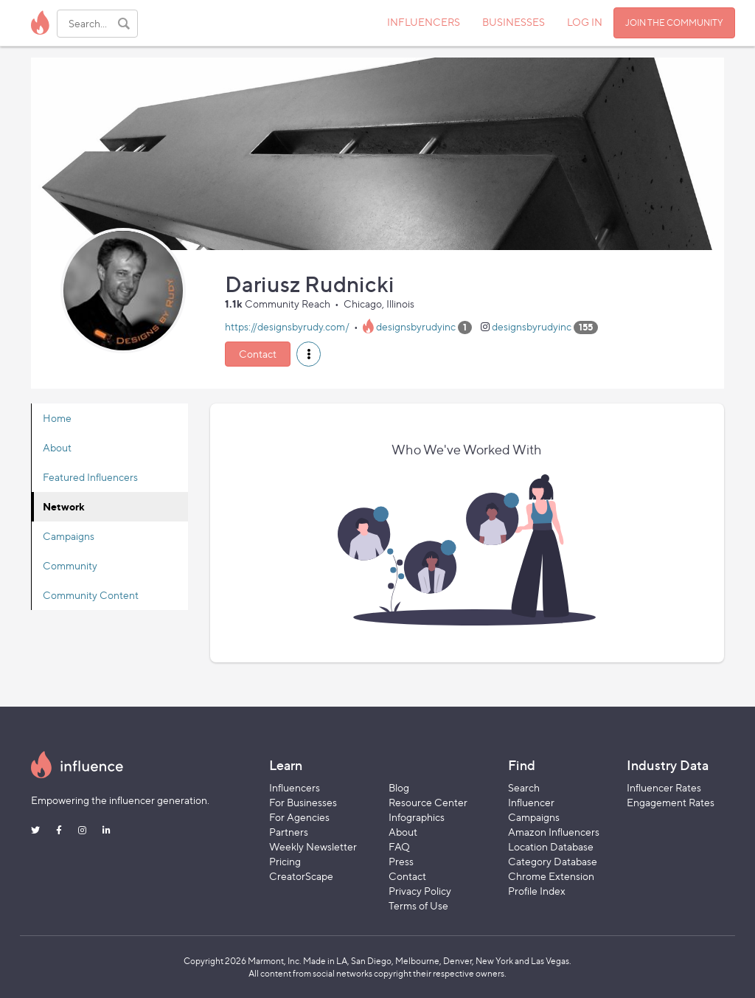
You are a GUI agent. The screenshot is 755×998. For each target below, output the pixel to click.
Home (57, 418)
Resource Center (428, 802)
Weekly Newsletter (313, 846)
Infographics (417, 817)
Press (401, 861)
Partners (288, 831)
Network (64, 506)
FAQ (399, 846)
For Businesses (303, 802)
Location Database (551, 846)
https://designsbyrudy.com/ (287, 326)
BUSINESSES (513, 21)
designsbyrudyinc (416, 326)
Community (70, 565)
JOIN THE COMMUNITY (674, 22)
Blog (399, 787)
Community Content (91, 595)
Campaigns (68, 536)
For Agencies (299, 817)
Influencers (294, 787)
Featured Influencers (90, 477)
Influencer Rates (664, 787)
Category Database (552, 861)
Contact (257, 353)
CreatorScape (301, 876)
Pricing (285, 861)
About (57, 447)
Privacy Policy (420, 890)
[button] (308, 354)
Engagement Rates (670, 802)
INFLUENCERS (423, 21)
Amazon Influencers (553, 831)
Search (524, 787)
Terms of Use (418, 905)
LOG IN (584, 21)
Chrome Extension (551, 876)
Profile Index (537, 890)
